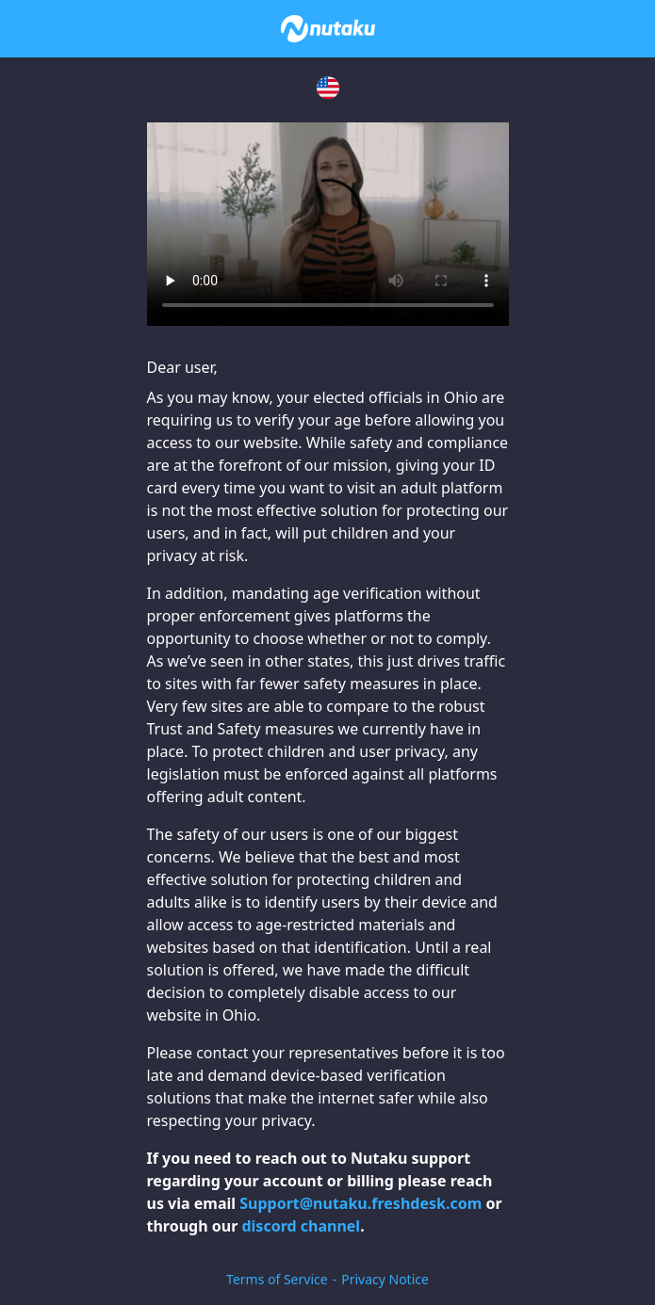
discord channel (300, 1226)
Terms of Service (277, 1279)
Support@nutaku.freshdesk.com (360, 1203)
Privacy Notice (385, 1279)
